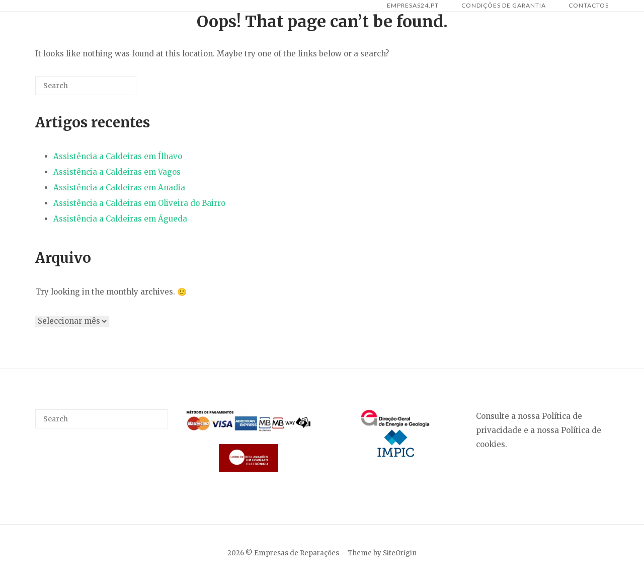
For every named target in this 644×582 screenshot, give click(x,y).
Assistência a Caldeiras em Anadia (119, 187)
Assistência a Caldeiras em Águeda (120, 219)
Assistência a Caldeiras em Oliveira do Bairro (139, 203)
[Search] (114, 89)
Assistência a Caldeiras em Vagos (117, 172)
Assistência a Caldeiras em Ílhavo (117, 156)
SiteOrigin (400, 553)
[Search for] (85, 85)
